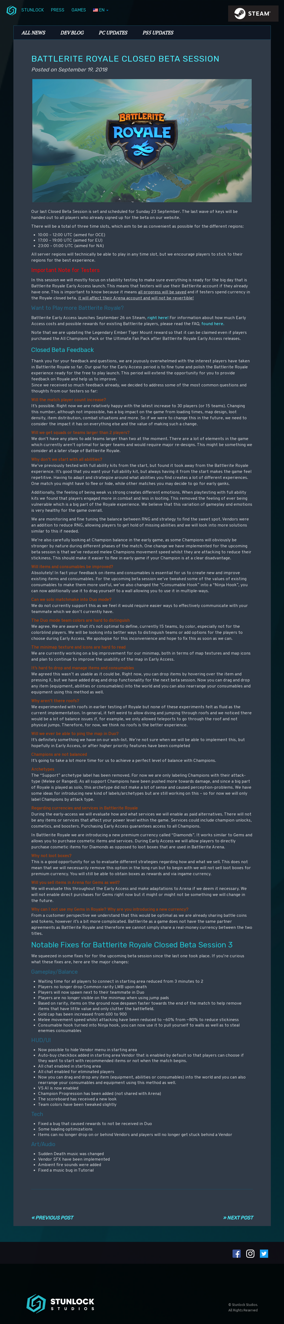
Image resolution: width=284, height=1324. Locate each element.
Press (57, 10)
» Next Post (238, 1218)
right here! (157, 318)
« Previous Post (52, 1218)
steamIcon (253, 15)
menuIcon (11, 10)
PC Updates (113, 32)
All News (33, 32)
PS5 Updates (157, 32)
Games (78, 10)
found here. (212, 324)
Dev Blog (71, 32)
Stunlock (32, 10)
